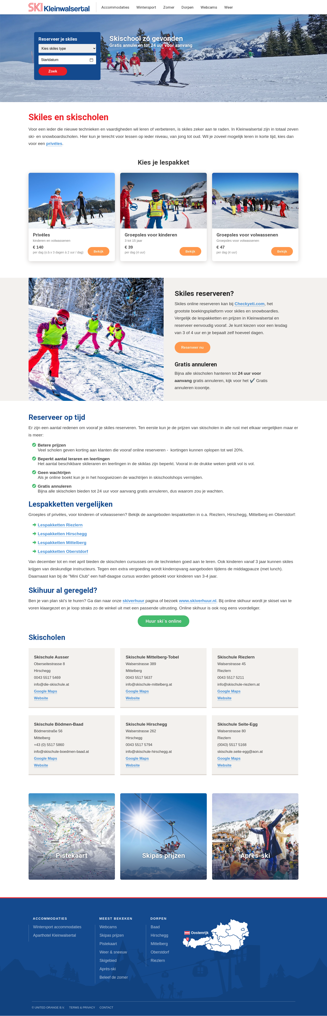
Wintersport (146, 7)
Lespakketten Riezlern (60, 525)
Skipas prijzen (112, 935)
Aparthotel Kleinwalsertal (54, 935)
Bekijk (98, 251)
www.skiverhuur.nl (197, 601)
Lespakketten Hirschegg (62, 534)
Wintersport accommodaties (57, 927)
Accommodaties (115, 7)
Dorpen (187, 7)
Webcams (209, 7)
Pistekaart (108, 944)
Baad (155, 927)
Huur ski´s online (163, 621)
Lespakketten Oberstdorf (63, 551)
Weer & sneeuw (113, 952)
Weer (228, 7)
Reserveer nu (192, 348)
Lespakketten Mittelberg (62, 542)
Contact (106, 1007)
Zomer (168, 7)
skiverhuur (134, 601)
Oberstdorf (160, 952)
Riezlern (158, 961)
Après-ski (108, 969)
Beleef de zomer (114, 977)
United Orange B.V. (50, 1007)
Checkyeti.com (249, 304)
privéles (54, 143)
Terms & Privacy (82, 1007)
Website (41, 698)
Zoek (51, 71)
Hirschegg (159, 935)
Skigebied (108, 961)
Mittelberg (159, 944)
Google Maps (45, 691)
